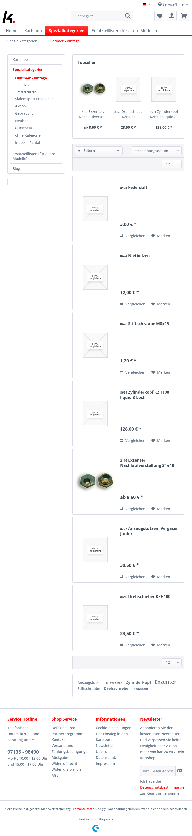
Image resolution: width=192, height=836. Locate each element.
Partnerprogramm (67, 733)
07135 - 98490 (23, 752)
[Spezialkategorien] (67, 30)
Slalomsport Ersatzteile (34, 98)
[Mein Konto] (172, 16)
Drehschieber (117, 688)
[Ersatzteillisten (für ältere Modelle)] (124, 30)
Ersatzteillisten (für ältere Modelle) (34, 156)
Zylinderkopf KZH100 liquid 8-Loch (164, 114)
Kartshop (20, 59)
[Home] (11, 30)
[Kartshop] (33, 30)
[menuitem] (102, 18)
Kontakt (58, 739)
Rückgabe (60, 757)
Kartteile (24, 85)
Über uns (104, 751)
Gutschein (23, 128)
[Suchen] (128, 16)
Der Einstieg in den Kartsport (112, 736)
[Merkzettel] (159, 16)
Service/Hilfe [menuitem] (171, 4)
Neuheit (22, 120)
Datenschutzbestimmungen (163, 787)
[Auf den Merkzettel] (161, 236)
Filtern (86, 150)
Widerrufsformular (67, 769)
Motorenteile (27, 92)
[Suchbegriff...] (102, 16)
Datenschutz (106, 757)
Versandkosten (84, 809)
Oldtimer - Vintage (31, 78)
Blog (16, 168)
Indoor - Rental (27, 142)
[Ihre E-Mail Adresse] (158, 771)
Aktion (20, 106)
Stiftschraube (89, 688)
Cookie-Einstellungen (114, 727)
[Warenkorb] (184, 16)
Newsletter (105, 745)
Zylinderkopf (139, 682)
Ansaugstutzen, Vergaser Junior (149, 531)
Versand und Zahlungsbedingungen (71, 748)
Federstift (134, 187)
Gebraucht (24, 113)
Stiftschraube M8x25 (144, 323)
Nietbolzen (135, 255)
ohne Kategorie (28, 135)
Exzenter (165, 681)
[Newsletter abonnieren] (180, 771)
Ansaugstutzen (91, 682)
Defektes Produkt (66, 727)
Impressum (105, 763)
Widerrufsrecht (64, 763)
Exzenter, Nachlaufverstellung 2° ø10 (93, 114)
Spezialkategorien (28, 69)
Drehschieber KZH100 (128, 114)
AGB (55, 775)
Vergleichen (133, 235)
